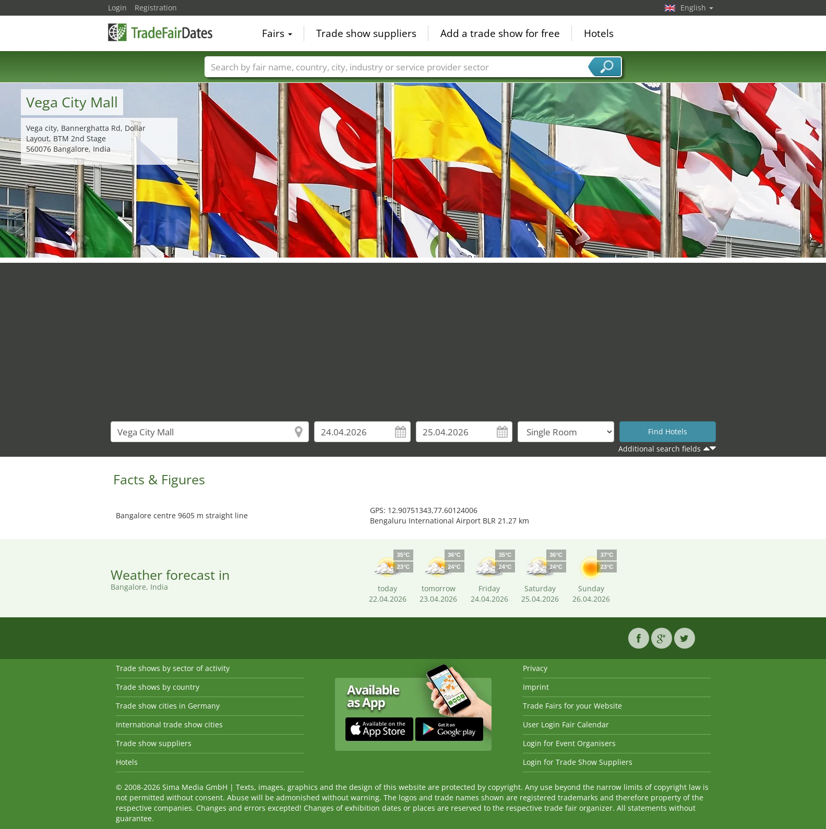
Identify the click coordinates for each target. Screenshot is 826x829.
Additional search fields (659, 449)
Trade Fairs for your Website (572, 706)
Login (117, 8)
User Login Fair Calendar (566, 724)
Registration (156, 8)
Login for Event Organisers (569, 743)
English (696, 8)
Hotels (599, 33)
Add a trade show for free (500, 33)
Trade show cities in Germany (168, 706)
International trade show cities (169, 724)
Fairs (277, 33)
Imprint (536, 687)
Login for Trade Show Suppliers (577, 762)
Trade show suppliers (366, 33)
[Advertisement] (413, 336)
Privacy (535, 668)
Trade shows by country (157, 687)
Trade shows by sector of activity (173, 668)
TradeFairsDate (160, 32)
